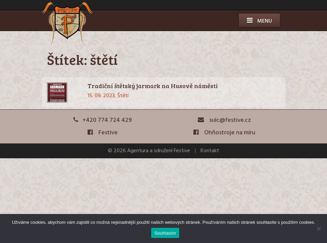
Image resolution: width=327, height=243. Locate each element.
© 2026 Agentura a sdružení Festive (149, 150)
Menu (259, 21)
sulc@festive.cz (224, 120)
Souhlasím (165, 233)
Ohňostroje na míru (224, 133)
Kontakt (210, 150)
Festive (103, 133)
